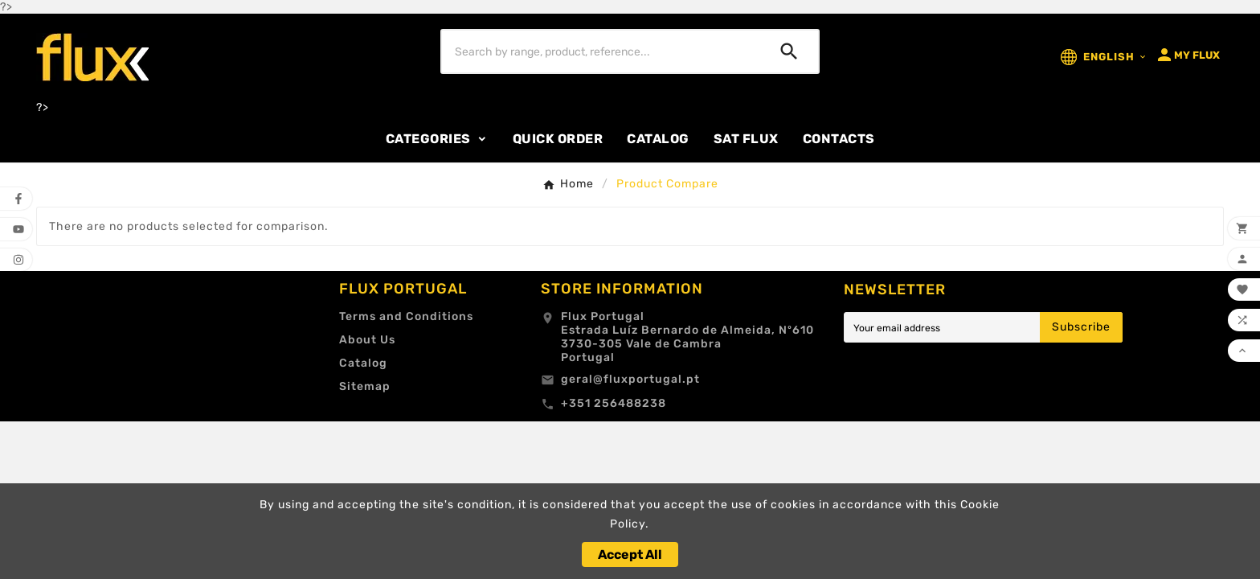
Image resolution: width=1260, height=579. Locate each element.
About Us (367, 340)
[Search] (601, 51)
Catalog (363, 363)
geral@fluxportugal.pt (630, 379)
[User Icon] (1187, 54)
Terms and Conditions (406, 316)
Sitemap (365, 386)
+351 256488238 (613, 403)
